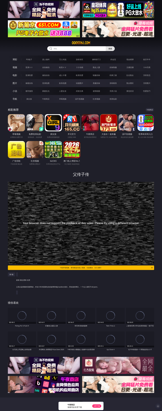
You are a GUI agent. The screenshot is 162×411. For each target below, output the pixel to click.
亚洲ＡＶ (29, 67)
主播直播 (130, 67)
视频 (15, 67)
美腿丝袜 (96, 83)
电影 (15, 75)
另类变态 (146, 75)
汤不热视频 (79, 99)
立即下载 (97, 406)
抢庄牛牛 (146, 59)
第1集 (11, 274)
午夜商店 (46, 99)
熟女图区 (130, 83)
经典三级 (113, 75)
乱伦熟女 (130, 75)
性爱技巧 (146, 91)
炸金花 (113, 59)
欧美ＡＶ (62, 67)
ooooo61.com (81, 43)
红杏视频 (96, 99)
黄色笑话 (130, 91)
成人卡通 (62, 75)
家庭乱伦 (46, 91)
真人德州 (46, 59)
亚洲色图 (46, 83)
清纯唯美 (113, 83)
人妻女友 (62, 91)
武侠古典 (79, 91)
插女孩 (29, 99)
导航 (15, 98)
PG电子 (29, 59)
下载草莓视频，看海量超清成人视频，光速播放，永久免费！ (106, 267)
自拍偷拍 (46, 67)
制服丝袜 (96, 75)
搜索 (110, 48)
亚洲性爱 (29, 75)
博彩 (15, 59)
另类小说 (113, 91)
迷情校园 (96, 91)
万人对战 (62, 59)
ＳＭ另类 (146, 67)
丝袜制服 (113, 67)
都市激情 (29, 91)
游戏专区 (79, 59)
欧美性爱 (79, 75)
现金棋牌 (130, 59)
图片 (15, 83)
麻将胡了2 (96, 59)
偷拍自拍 (46, 75)
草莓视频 (62, 99)
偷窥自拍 (29, 83)
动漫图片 (79, 83)
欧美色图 (62, 83)
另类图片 (146, 83)
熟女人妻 (96, 67)
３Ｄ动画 (79, 67)
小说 (15, 91)
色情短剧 (113, 99)
